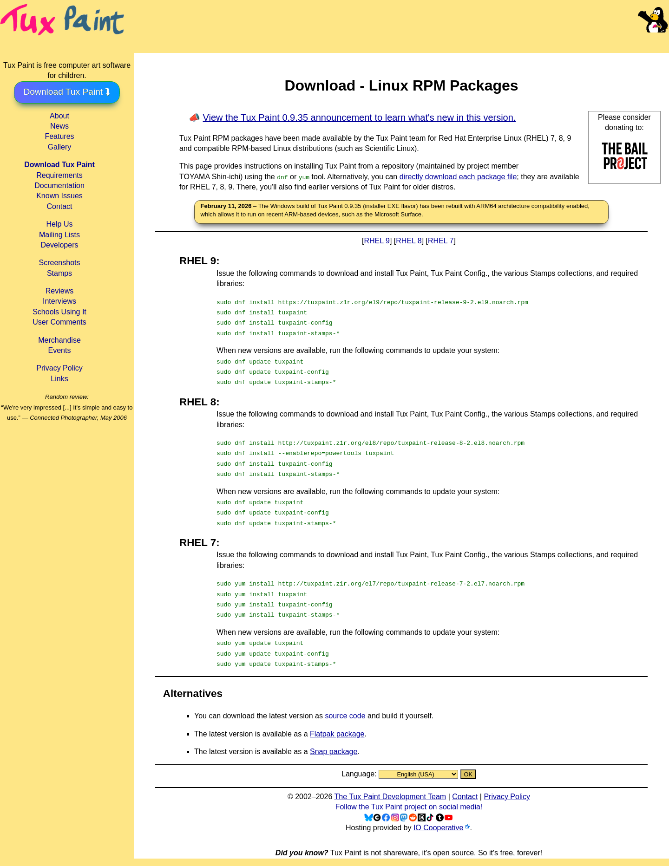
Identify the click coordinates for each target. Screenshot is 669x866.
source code (345, 716)
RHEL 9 (377, 241)
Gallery (60, 147)
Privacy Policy (59, 368)
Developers (60, 245)
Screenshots (59, 263)
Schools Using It (59, 312)
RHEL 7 (440, 241)
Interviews (59, 301)
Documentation (59, 185)
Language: (360, 774)
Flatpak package (337, 734)
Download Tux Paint (59, 165)
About (59, 116)
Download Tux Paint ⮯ (67, 92)
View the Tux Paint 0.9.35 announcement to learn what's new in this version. (359, 117)
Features (59, 136)
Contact (59, 206)
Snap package (333, 751)
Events (59, 350)
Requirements (59, 175)
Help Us (59, 224)
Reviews (59, 291)
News (59, 126)
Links (59, 379)
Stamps (59, 273)
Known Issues (59, 196)
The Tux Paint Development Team (390, 797)
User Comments (59, 322)
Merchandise (59, 340)
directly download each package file (458, 177)
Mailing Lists (59, 235)
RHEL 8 (408, 241)
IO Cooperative (438, 828)
